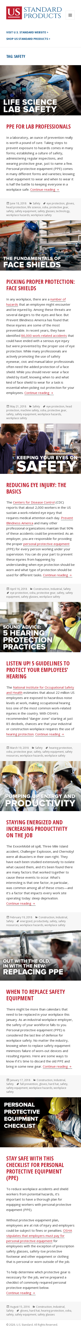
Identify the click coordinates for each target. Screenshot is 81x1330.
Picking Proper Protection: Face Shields (40, 285)
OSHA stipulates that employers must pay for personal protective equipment (39, 1235)
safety (10, 211)
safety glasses (46, 211)
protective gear (58, 207)
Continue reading (45, 189)
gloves (70, 203)
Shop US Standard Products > (28, 39)
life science (34, 207)
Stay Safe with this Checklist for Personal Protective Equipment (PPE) (35, 1168)
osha (45, 207)
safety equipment (25, 211)
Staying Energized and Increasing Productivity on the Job (36, 828)
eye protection (56, 203)
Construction (41, 589)
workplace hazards (18, 215)
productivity (41, 921)
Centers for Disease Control (34, 502)
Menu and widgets (70, 19)
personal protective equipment (46, 544)
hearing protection (20, 734)
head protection (16, 207)
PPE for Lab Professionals (38, 126)
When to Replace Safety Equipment (35, 995)
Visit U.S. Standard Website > (27, 32)
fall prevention (29, 1084)
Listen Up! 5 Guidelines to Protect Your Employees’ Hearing (38, 669)
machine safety (30, 410)
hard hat (53, 1084)
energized (26, 921)
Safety (36, 203)
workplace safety (41, 215)
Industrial (56, 589)
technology (63, 211)
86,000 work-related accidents (44, 335)
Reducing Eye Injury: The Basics (36, 488)
